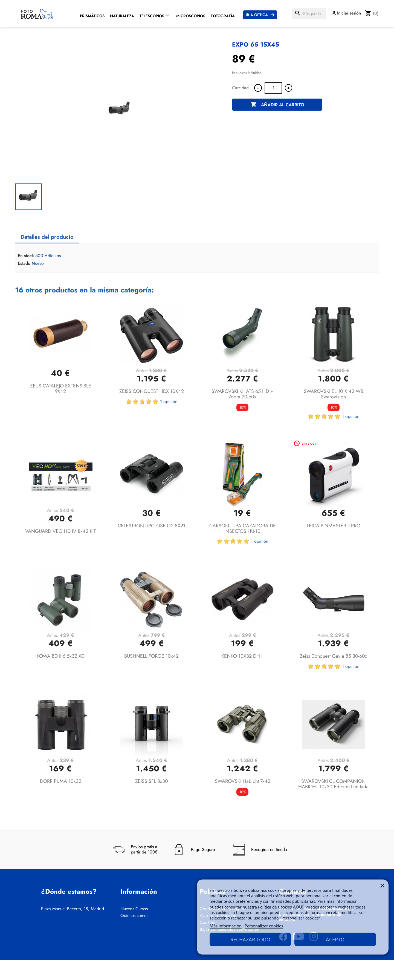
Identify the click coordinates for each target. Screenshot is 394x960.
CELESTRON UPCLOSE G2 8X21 (151, 525)
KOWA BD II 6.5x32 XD (61, 656)
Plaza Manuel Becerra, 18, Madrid (72, 909)
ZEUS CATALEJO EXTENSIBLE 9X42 (60, 388)
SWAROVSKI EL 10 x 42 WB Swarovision (333, 394)
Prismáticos (92, 16)
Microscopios (190, 16)
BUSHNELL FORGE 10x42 (151, 656)
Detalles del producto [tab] (47, 237)
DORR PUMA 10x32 (60, 781)
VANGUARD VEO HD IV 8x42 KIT (60, 531)
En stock (26, 255)
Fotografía (223, 16)
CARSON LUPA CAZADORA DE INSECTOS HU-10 (242, 528)
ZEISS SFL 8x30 (151, 781)
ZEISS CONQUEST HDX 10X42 (151, 391)
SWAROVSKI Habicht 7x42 (242, 781)
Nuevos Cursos (134, 909)
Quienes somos (134, 915)
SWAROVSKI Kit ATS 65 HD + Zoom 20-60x (242, 394)
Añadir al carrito (277, 104)
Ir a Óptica (257, 15)
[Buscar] (309, 13)
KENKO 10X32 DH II (242, 656)
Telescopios (152, 16)
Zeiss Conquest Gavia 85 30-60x (333, 656)
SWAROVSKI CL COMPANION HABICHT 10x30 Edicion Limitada (333, 784)
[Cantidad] (273, 88)
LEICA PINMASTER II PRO (333, 525)
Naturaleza (122, 16)
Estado (24, 263)
